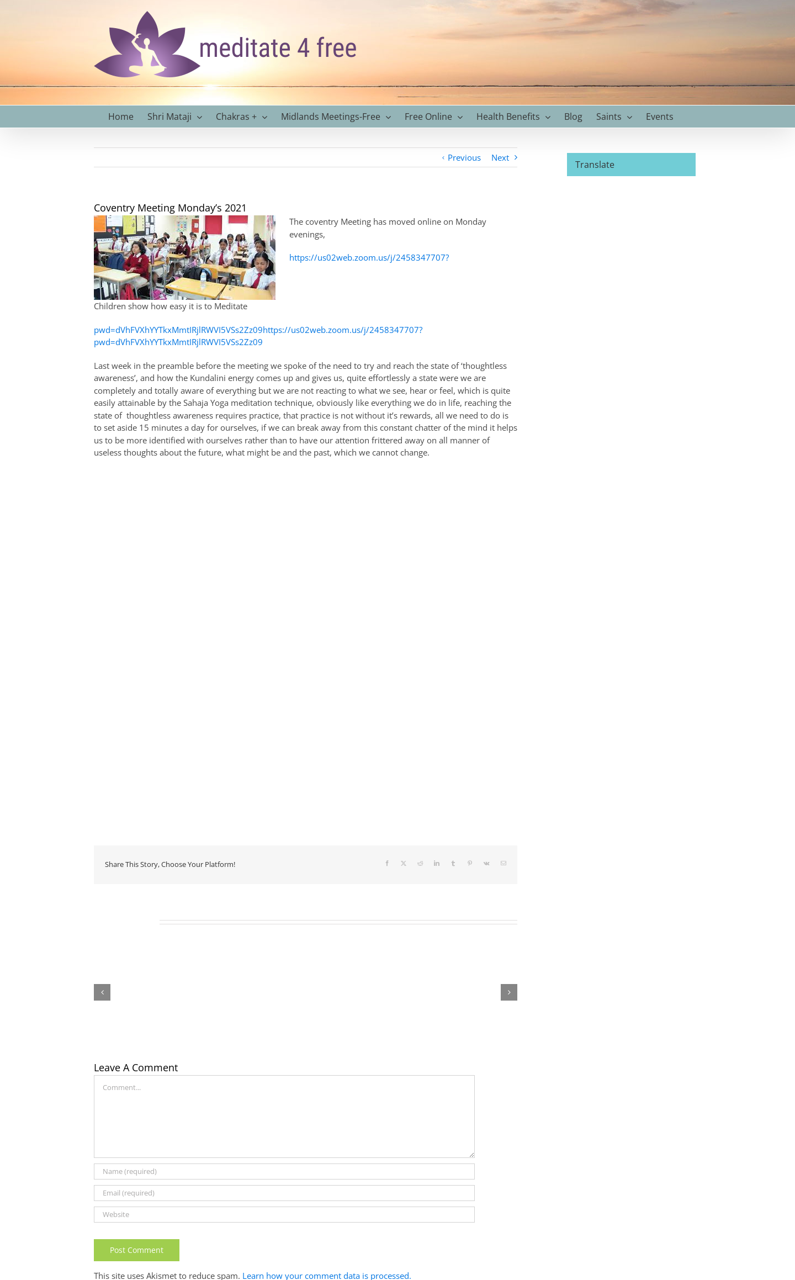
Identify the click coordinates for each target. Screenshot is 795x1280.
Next (500, 157)
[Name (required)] (284, 1171)
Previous (464, 157)
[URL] (284, 1215)
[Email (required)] (284, 1193)
